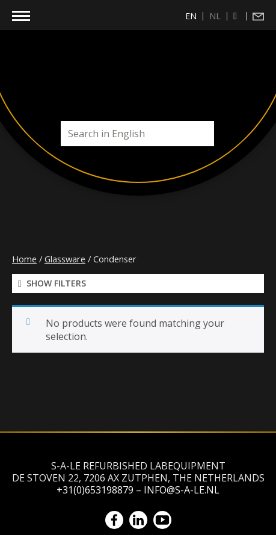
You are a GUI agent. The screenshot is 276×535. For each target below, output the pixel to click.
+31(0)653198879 (95, 489)
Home (24, 259)
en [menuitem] (191, 16)
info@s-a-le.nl (181, 489)
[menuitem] (191, 16)
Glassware (64, 259)
